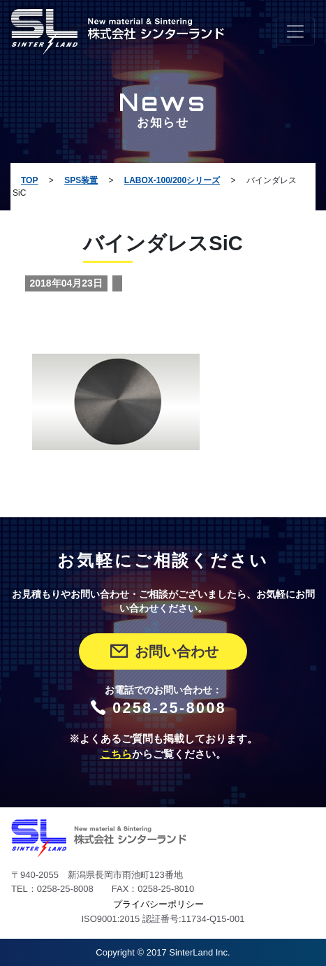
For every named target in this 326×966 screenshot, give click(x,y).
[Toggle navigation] (295, 31)
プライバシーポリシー (158, 904)
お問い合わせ (163, 651)
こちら (116, 754)
